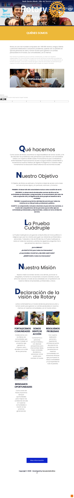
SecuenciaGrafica (48, 471)
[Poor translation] (4, 99)
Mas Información (37, 460)
